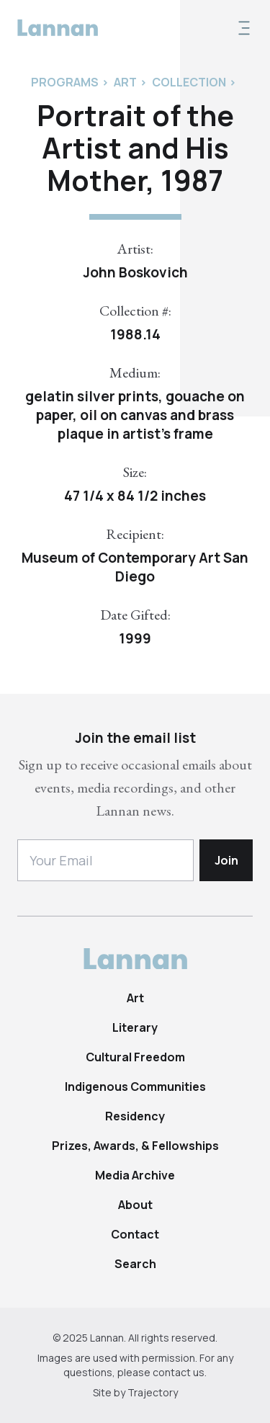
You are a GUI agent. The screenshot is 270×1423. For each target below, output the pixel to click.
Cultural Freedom (135, 1057)
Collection (189, 82)
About (135, 1205)
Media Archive (135, 1175)
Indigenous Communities (135, 1086)
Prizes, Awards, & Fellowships (135, 1146)
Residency (135, 1116)
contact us (178, 1372)
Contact (135, 1234)
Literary (135, 1027)
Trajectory (152, 1392)
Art (135, 998)
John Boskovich (135, 272)
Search (135, 1264)
